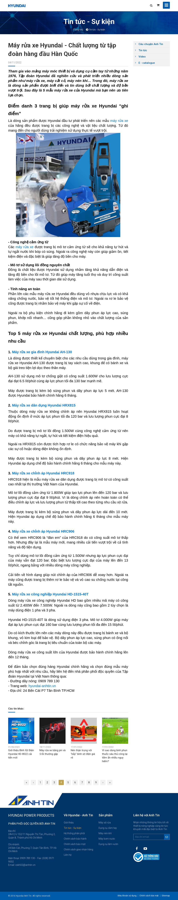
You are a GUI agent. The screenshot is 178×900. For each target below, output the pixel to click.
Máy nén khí (105, 833)
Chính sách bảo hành (75, 838)
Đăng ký (166, 837)
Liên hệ (67, 854)
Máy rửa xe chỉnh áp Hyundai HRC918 (43, 473)
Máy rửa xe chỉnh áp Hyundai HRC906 (43, 531)
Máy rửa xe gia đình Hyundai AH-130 (42, 352)
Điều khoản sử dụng (126, 896)
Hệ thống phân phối (74, 833)
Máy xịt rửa (105, 822)
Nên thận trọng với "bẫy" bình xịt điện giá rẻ (83, 754)
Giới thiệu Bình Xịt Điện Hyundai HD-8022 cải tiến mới (21, 754)
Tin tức (143, 50)
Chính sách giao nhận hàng (78, 849)
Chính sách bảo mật (75, 844)
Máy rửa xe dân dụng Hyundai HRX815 (43, 405)
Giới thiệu (69, 822)
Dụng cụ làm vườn (108, 844)
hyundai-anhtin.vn (42, 686)
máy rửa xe (119, 121)
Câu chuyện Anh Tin (151, 44)
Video (142, 56)
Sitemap (166, 896)
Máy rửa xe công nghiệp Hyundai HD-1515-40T (50, 594)
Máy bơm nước (107, 838)
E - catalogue (147, 62)
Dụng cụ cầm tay (108, 828)
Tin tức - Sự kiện (72, 828)
